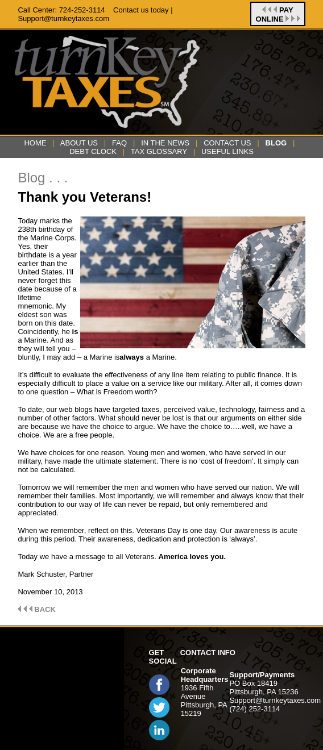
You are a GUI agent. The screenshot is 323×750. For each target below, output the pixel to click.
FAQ (119, 143)
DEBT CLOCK (93, 151)
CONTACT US (227, 143)
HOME (35, 143)
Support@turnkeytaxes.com (275, 700)
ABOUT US (79, 143)
